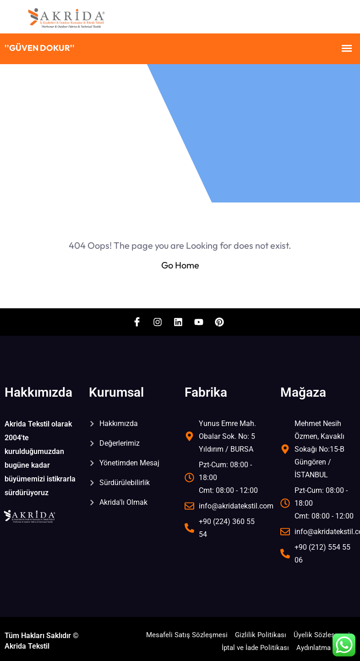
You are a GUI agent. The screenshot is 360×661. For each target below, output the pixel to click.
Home (39, 131)
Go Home (180, 265)
